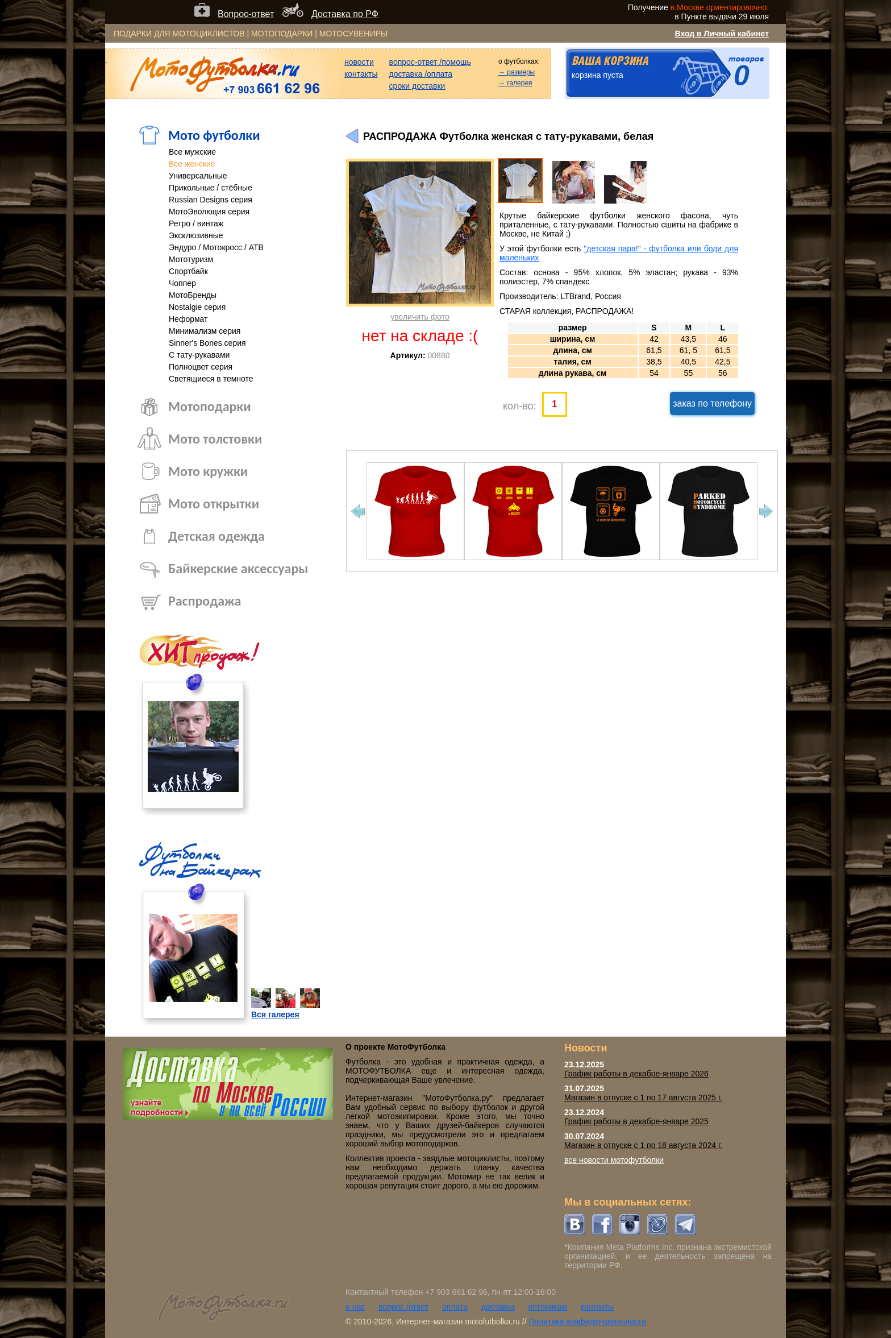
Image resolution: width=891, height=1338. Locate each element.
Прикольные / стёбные (210, 187)
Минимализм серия (204, 330)
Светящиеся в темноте (211, 378)
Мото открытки (213, 503)
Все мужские (192, 151)
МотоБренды (192, 295)
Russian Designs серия (210, 199)
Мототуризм (191, 259)
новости (359, 62)
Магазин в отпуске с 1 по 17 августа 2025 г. (643, 1097)
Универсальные (198, 175)
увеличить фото (419, 316)
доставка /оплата (421, 73)
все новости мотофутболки (614, 1160)
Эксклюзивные (196, 235)
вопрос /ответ (403, 1306)
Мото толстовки (215, 438)
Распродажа (204, 601)
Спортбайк (188, 271)
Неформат (188, 319)
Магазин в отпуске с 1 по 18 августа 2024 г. (643, 1145)
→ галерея (515, 83)
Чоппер (182, 283)
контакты (361, 73)
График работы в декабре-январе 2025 (636, 1121)
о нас (355, 1306)
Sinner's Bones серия (207, 342)
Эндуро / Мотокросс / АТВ (216, 247)
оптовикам (547, 1306)
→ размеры (516, 72)
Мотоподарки (209, 406)
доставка (498, 1306)
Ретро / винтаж (196, 223)
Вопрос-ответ (246, 14)
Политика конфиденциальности (587, 1321)
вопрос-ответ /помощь (430, 62)
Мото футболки (214, 135)
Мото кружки (208, 471)
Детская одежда (216, 536)
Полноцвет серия (200, 366)
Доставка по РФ (344, 14)
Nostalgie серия (197, 307)
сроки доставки (417, 85)
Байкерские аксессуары (238, 568)
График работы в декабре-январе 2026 (636, 1073)
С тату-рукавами (199, 354)
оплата (455, 1306)
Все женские (192, 163)
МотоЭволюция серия (209, 211)
